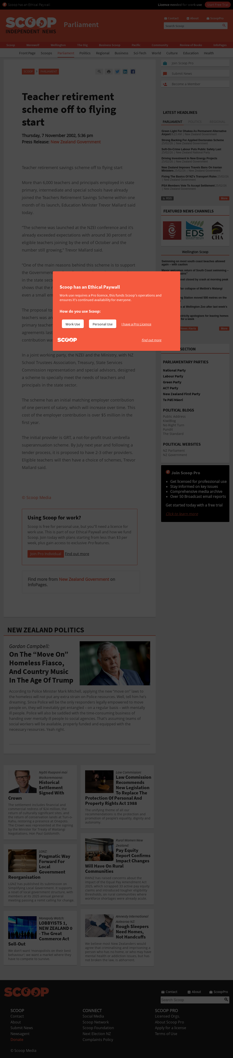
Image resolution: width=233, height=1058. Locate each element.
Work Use (73, 324)
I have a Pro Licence (136, 324)
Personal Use (103, 324)
